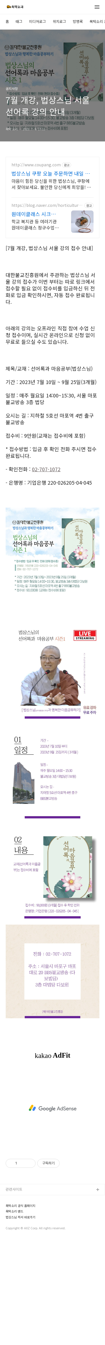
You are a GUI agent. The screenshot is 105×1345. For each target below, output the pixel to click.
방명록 (78, 126)
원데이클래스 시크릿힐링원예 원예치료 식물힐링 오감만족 (34, 318)
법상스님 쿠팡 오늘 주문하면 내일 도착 (50, 278)
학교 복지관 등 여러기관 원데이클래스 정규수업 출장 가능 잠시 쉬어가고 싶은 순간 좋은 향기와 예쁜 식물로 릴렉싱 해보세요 (35, 329)
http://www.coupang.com (36, 269)
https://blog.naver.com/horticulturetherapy (46, 310)
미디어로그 (37, 126)
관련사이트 (14, 1294)
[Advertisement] (52, 52)
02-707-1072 (46, 574)
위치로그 (59, 126)
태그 (19, 126)
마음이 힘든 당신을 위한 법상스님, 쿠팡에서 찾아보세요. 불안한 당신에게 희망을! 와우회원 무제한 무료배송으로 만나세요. (51, 288)
